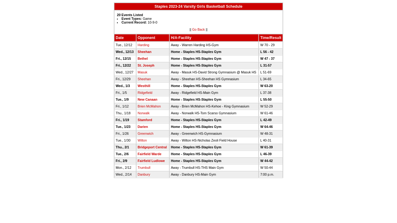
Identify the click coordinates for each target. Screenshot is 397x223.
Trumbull (144, 167)
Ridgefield (145, 92)
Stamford (145, 120)
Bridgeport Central (152, 147)
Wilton (142, 140)
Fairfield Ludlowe (151, 161)
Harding (143, 45)
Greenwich (146, 133)
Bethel (143, 58)
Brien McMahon (149, 106)
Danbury (144, 174)
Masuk (142, 72)
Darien (143, 127)
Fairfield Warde (150, 154)
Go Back (198, 29)
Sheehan (144, 52)
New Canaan (147, 99)
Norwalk (144, 113)
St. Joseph (146, 65)
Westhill (144, 86)
